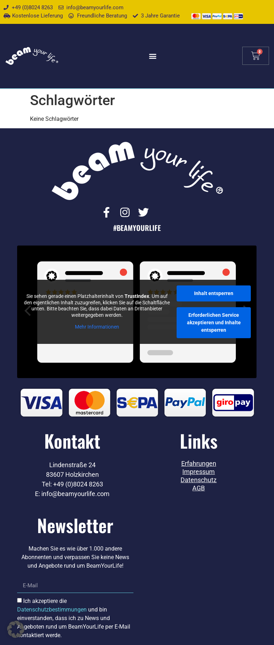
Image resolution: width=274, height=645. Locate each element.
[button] (153, 56)
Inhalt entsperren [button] (214, 293)
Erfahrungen (198, 464)
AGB (198, 488)
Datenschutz (199, 480)
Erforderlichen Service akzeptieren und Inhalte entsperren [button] (214, 323)
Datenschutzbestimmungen (52, 610)
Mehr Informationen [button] (97, 327)
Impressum (198, 472)
